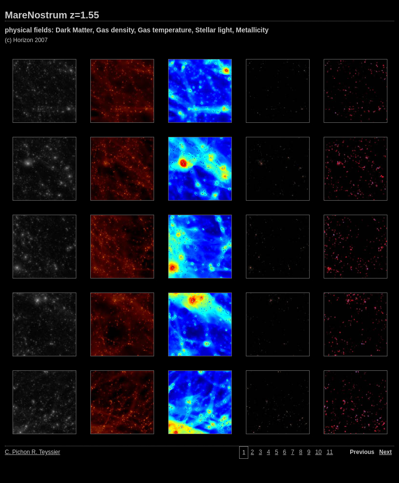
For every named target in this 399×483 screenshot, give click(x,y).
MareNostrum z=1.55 (52, 15)
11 (330, 452)
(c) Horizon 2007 (26, 40)
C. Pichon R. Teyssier (32, 452)
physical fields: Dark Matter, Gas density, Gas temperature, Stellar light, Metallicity (137, 30)
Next (385, 452)
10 (318, 452)
